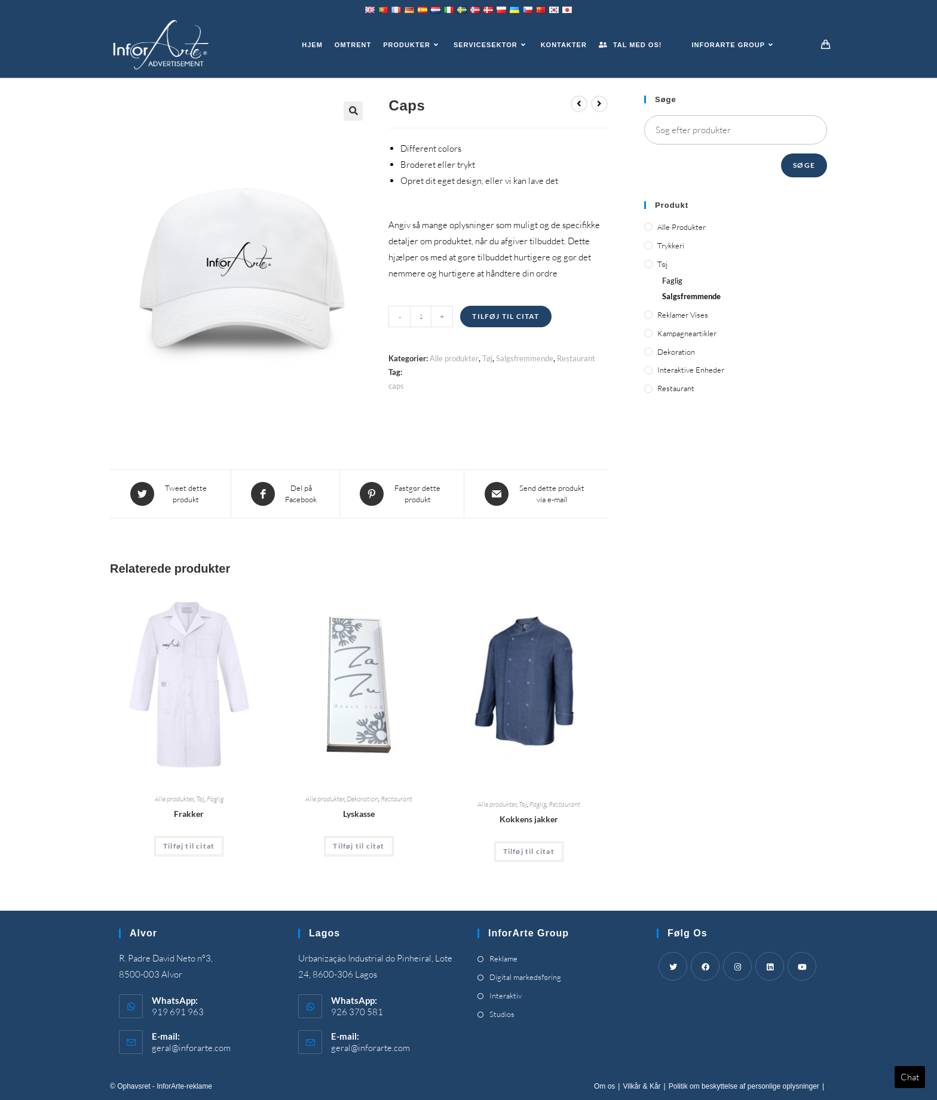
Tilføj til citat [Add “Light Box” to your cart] (358, 845)
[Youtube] (802, 966)
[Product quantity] (420, 316)
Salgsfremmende (524, 358)
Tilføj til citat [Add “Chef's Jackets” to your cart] (529, 850)
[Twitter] (673, 966)
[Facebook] (705, 966)
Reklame (503, 958)
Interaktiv (505, 995)
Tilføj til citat (505, 316)
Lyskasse (359, 814)
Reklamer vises (682, 314)
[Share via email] (536, 494)
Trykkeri (670, 245)
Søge (804, 165)
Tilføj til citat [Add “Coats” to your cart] (189, 845)
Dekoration (362, 798)
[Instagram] (737, 966)
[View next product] (599, 104)
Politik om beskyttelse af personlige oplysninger (744, 1086)
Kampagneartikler (686, 333)
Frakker (189, 814)
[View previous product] (579, 104)
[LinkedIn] (769, 966)
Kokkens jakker (529, 818)
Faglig (215, 798)
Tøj (487, 358)
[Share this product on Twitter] (170, 494)
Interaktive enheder (690, 369)
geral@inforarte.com (191, 1047)
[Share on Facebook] (285, 494)
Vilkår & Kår (641, 1086)
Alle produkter (454, 358)
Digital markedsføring (525, 977)
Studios (502, 1014)
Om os (604, 1086)
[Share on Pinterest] (402, 494)
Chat (910, 1077)
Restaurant (576, 358)
